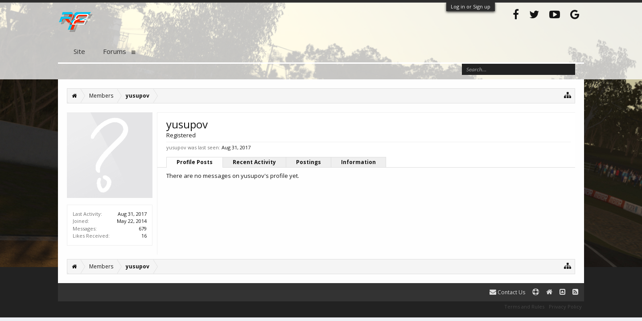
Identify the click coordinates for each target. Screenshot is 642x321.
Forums (114, 51)
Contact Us (507, 292)
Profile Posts (195, 162)
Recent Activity (254, 162)
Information (358, 162)
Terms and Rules (524, 306)
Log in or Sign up (470, 6)
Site (79, 51)
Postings (308, 162)
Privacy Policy (565, 306)
